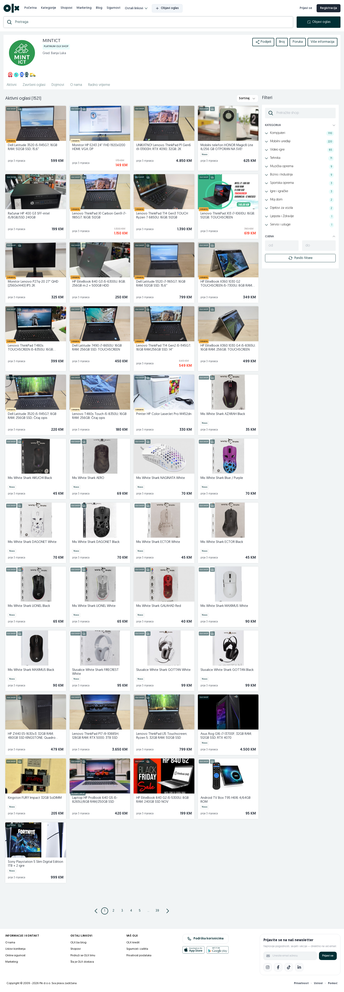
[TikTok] (289, 967)
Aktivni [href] (11, 85)
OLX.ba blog (78, 942)
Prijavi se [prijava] (306, 8)
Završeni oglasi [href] (34, 85)
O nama (10, 942)
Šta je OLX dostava (82, 961)
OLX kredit (133, 942)
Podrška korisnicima (205, 939)
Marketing (84, 8)
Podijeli (263, 42)
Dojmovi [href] (58, 85)
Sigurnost (113, 8)
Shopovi (66, 8)
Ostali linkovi (136, 8)
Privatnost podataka (138, 955)
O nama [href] (76, 85)
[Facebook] (278, 967)
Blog (99, 8)
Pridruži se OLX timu (82, 955)
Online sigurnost (15, 955)
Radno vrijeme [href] (99, 85)
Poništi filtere (300, 258)
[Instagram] (267, 967)
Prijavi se (327, 955)
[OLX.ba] (11, 8)
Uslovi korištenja (15, 949)
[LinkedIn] (299, 967)
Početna (30, 8)
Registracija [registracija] (328, 8)
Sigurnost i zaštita (137, 949)
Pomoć (332, 983)
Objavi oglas (167, 8)
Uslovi (318, 983)
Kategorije (48, 8)
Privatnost (301, 983)
